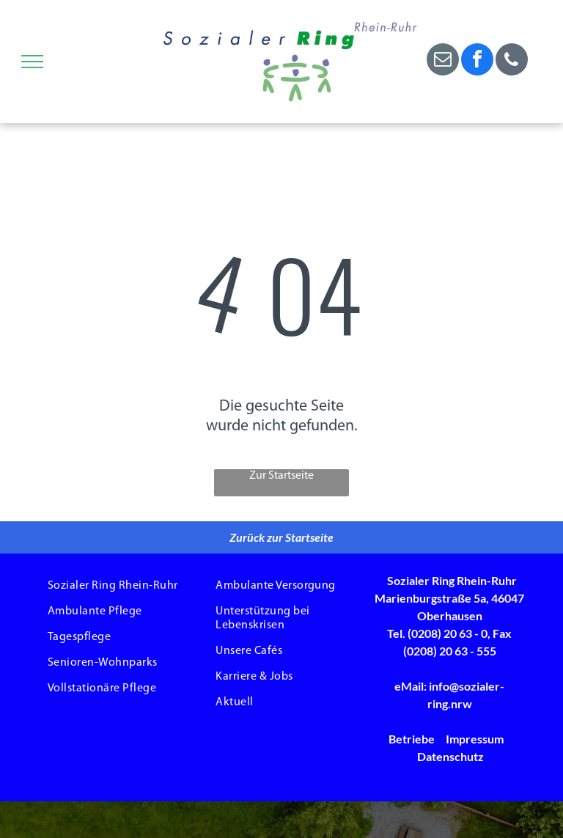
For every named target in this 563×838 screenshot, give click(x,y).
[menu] (32, 62)
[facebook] (477, 61)
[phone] (512, 61)
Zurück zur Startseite (281, 537)
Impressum (475, 739)
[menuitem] (113, 586)
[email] (443, 61)
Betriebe (412, 739)
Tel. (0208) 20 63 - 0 (437, 633)
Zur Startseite (281, 476)
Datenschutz (450, 756)
